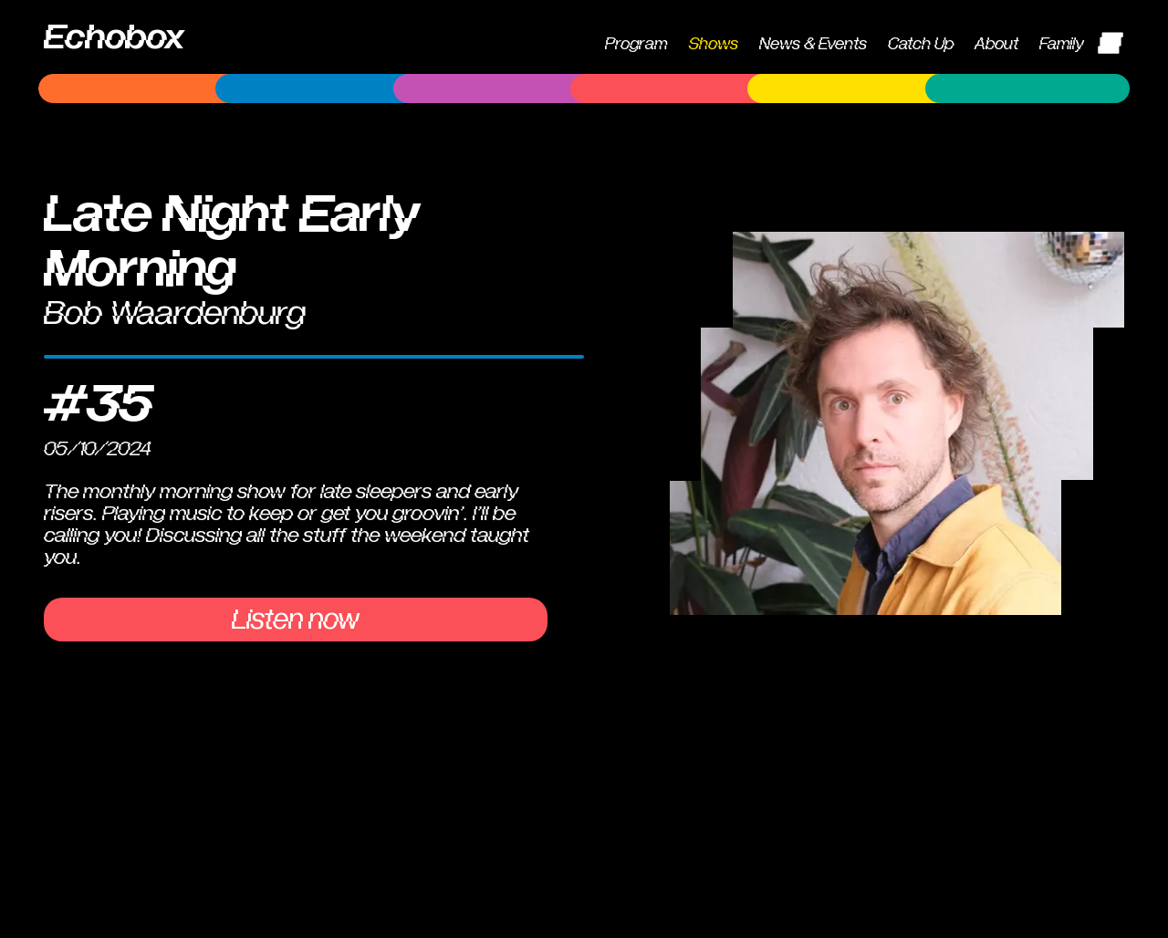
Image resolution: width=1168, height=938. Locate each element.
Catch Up (921, 44)
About (996, 44)
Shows (713, 44)
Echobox (114, 37)
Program (636, 44)
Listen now (296, 619)
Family (1061, 44)
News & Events (813, 44)
